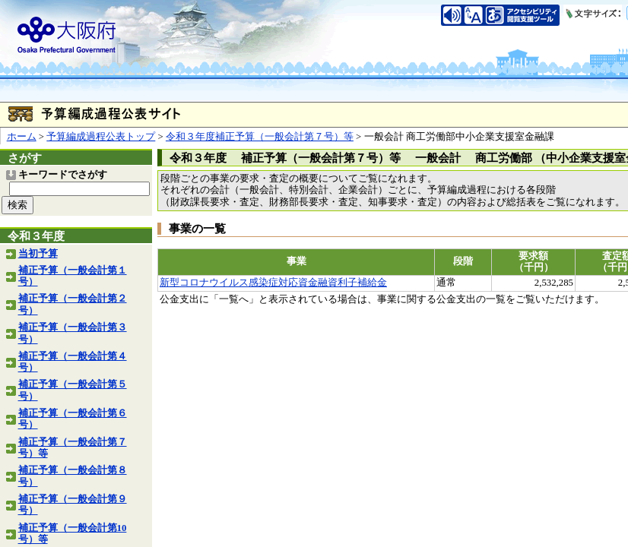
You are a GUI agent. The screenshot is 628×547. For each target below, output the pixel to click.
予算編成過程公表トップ (100, 136)
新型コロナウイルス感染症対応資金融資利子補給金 (273, 282)
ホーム (21, 136)
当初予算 (38, 253)
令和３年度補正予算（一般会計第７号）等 (260, 136)
